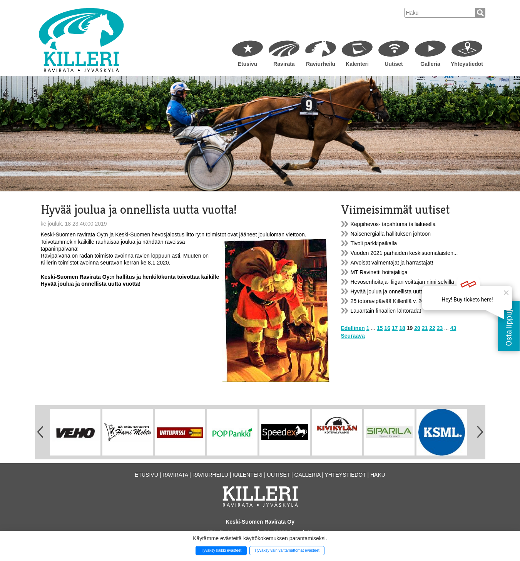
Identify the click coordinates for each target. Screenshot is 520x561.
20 (417, 328)
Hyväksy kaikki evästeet (221, 550)
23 (440, 328)
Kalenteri (357, 64)
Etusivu (247, 64)
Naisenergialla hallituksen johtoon (391, 234)
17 (395, 328)
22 (432, 328)
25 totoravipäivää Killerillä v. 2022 (391, 301)
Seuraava (353, 336)
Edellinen (353, 328)
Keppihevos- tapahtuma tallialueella (393, 224)
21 (425, 328)
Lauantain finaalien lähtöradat (386, 311)
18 (402, 328)
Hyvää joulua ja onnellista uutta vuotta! (397, 291)
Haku (377, 475)
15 (380, 328)
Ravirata (283, 64)
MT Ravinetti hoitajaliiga (379, 272)
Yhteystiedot (467, 64)
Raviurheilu (320, 64)
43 (453, 328)
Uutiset (394, 64)
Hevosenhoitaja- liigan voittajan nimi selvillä (402, 282)
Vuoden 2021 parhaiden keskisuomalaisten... (404, 253)
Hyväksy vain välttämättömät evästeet (287, 550)
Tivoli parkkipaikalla (374, 243)
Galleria (430, 64)
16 (387, 328)
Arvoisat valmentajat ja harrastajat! (392, 263)
